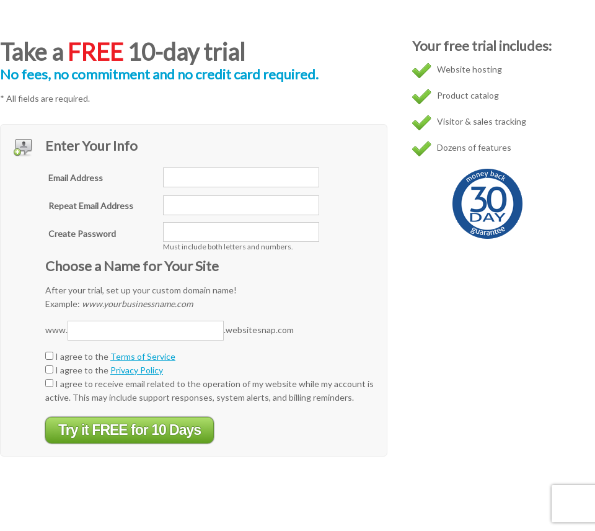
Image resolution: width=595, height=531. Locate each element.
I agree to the (110, 356)
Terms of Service (142, 356)
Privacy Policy (136, 370)
